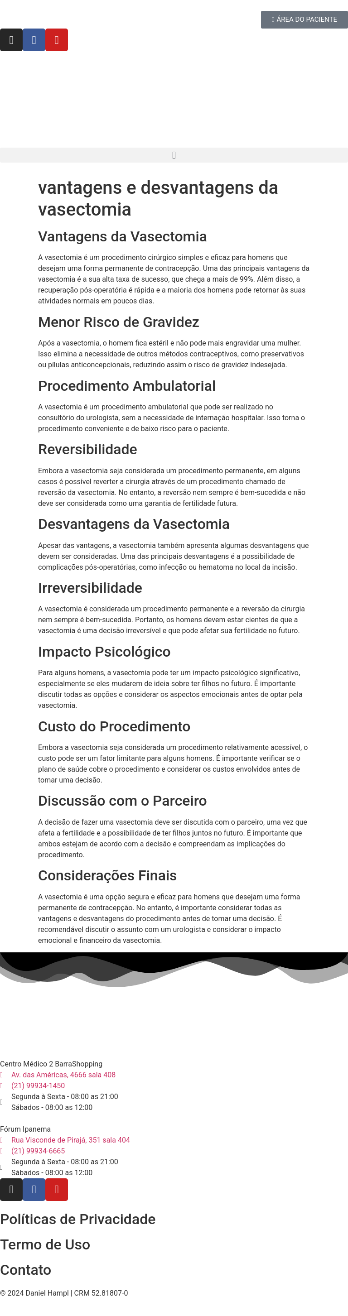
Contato (25, 1269)
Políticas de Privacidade (77, 1219)
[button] (174, 155)
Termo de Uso (45, 1244)
